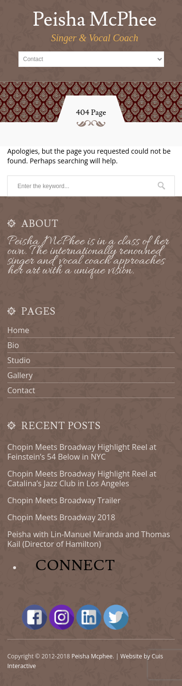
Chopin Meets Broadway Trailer (64, 500)
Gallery (20, 375)
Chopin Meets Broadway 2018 (61, 517)
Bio (13, 345)
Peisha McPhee (94, 19)
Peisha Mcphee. (92, 656)
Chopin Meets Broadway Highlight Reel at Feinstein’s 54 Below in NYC (81, 452)
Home (18, 330)
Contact (21, 390)
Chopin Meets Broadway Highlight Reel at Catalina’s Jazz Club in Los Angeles (81, 478)
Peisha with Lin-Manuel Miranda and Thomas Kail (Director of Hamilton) (88, 539)
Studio (19, 360)
